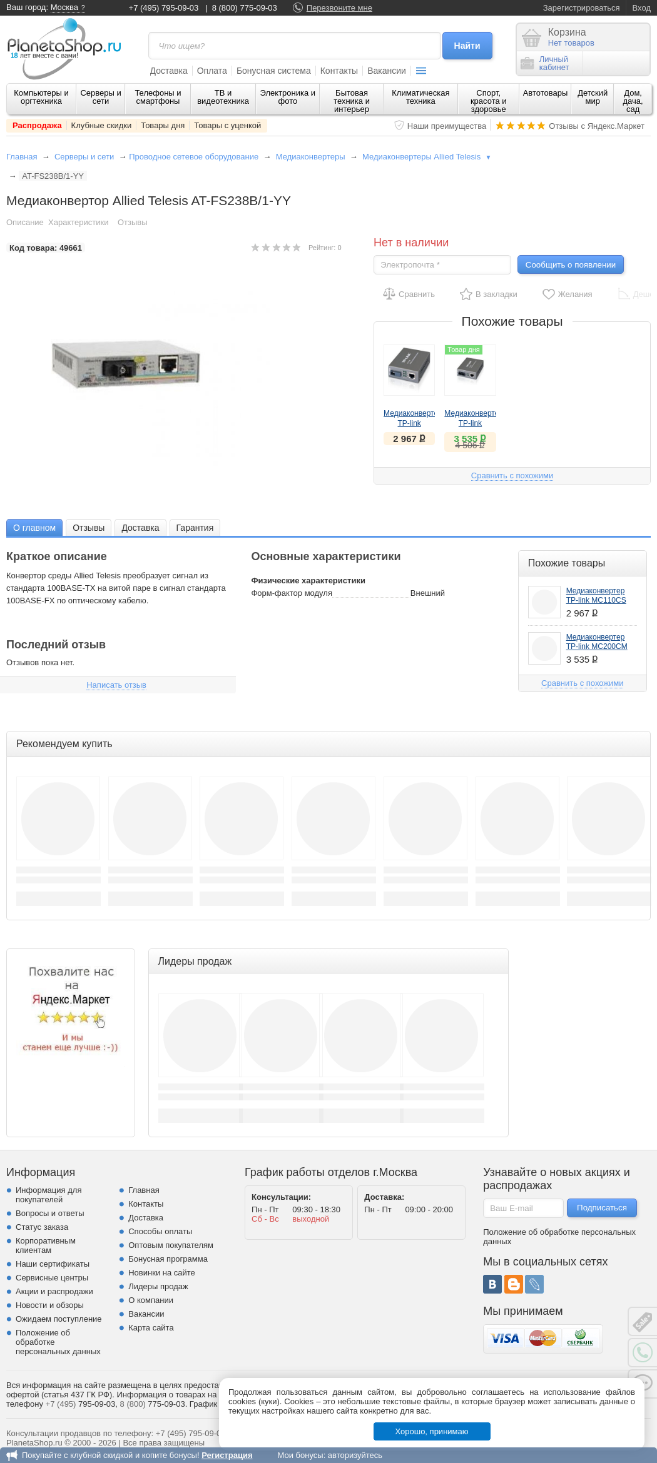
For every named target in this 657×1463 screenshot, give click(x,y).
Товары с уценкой (227, 125)
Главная (21, 156)
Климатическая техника (420, 97)
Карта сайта (150, 1327)
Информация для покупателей (48, 1194)
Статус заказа (42, 1227)
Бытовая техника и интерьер (352, 101)
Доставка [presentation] (140, 528)
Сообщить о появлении (571, 264)
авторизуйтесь (355, 1455)
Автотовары (545, 93)
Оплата (212, 71)
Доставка (169, 71)
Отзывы (133, 222)
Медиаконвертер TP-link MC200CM (473, 423)
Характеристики (78, 222)
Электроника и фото (288, 97)
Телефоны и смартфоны (158, 97)
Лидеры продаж (158, 1286)
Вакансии (386, 71)
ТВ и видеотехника (223, 97)
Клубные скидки (101, 125)
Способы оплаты (160, 1231)
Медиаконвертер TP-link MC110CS (413, 423)
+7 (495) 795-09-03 (164, 8)
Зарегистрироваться (581, 8)
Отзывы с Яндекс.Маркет (596, 126)
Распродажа (37, 125)
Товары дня (163, 125)
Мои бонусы (300, 1455)
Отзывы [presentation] (88, 528)
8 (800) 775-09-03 (244, 8)
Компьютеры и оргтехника (41, 97)
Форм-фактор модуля (291, 593)
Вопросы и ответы (50, 1213)
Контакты (339, 71)
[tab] (34, 527)
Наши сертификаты (52, 1264)
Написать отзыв (116, 685)
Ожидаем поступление (59, 1319)
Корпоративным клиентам (46, 1245)
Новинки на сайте (161, 1272)
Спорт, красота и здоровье (489, 101)
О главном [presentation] (34, 528)
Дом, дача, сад (633, 101)
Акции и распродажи (54, 1291)
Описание (25, 222)
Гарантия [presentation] (195, 528)
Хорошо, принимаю (432, 1431)
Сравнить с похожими (512, 475)
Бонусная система (274, 71)
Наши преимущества (447, 126)
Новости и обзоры (50, 1305)
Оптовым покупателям (170, 1245)
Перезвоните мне (339, 8)
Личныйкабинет (545, 63)
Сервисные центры (52, 1277)
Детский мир (593, 97)
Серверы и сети (100, 97)
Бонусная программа (168, 1259)
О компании (150, 1300)
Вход (642, 8)
